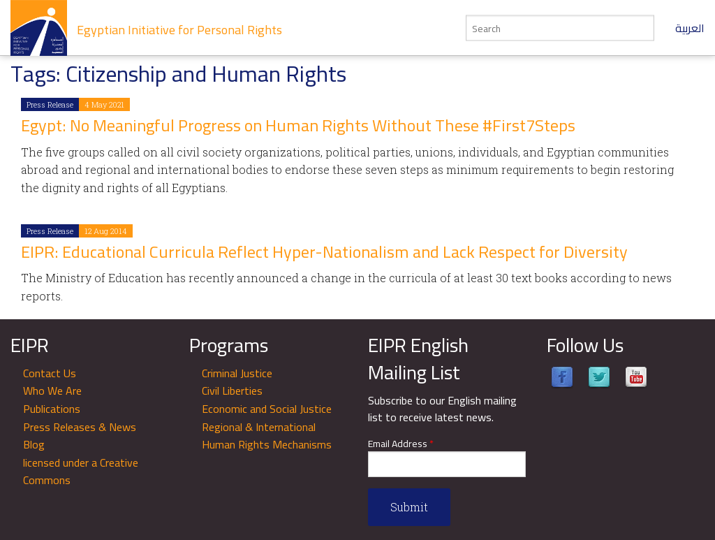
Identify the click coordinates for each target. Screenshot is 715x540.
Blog (34, 444)
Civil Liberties (232, 390)
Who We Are (52, 390)
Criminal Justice (237, 373)
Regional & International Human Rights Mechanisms (267, 435)
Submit (409, 506)
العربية (690, 27)
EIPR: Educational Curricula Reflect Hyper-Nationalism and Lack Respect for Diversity (324, 252)
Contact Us (49, 373)
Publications (51, 408)
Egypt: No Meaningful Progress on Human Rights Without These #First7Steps (298, 125)
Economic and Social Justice (267, 408)
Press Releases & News (79, 426)
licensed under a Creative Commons (80, 471)
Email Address (401, 444)
